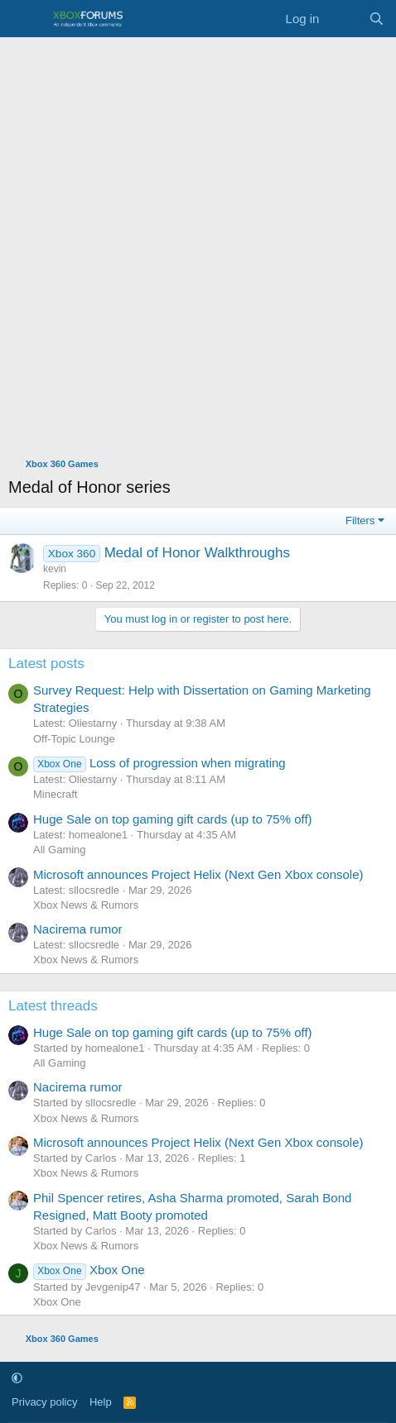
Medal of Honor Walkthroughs (197, 553)
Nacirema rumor (78, 929)
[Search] (376, 18)
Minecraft (55, 794)
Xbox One (89, 1270)
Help (100, 1402)
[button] (17, 1378)
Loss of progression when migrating (159, 763)
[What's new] (343, 18)
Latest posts (46, 663)
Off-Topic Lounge (74, 739)
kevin (54, 569)
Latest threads (53, 1006)
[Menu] (22, 19)
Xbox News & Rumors (85, 905)
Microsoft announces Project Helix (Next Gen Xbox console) (198, 874)
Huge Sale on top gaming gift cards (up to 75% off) (172, 819)
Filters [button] (359, 520)
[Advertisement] (198, 243)
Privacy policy (44, 1402)
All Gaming (59, 849)
